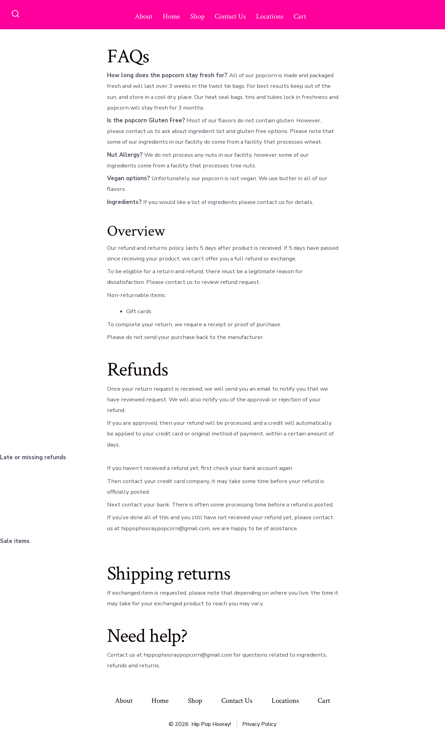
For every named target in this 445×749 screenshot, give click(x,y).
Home (171, 16)
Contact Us (230, 16)
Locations (269, 16)
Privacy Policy (259, 724)
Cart (300, 16)
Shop (197, 16)
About (143, 16)
